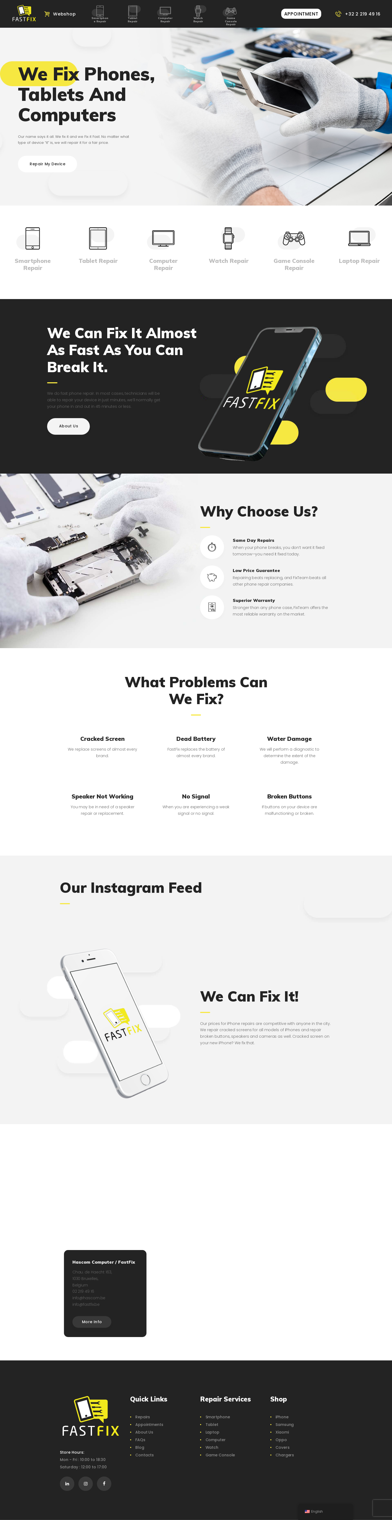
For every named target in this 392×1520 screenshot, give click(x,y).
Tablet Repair (132, 20)
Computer (216, 1440)
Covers (282, 1447)
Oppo (281, 1440)
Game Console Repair (231, 21)
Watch (212, 1447)
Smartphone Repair (99, 20)
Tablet (212, 1424)
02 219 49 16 (83, 1291)
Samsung (284, 1424)
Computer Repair (165, 20)
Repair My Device (47, 164)
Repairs (142, 1417)
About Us (144, 1432)
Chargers (284, 1455)
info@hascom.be (89, 1298)
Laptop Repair (359, 260)
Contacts (144, 1455)
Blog (139, 1447)
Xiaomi (282, 1432)
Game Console (220, 1455)
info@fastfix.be (86, 1304)
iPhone (281, 1417)
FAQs (140, 1440)
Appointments (149, 1424)
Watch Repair (198, 20)
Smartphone (218, 1417)
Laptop (212, 1432)
